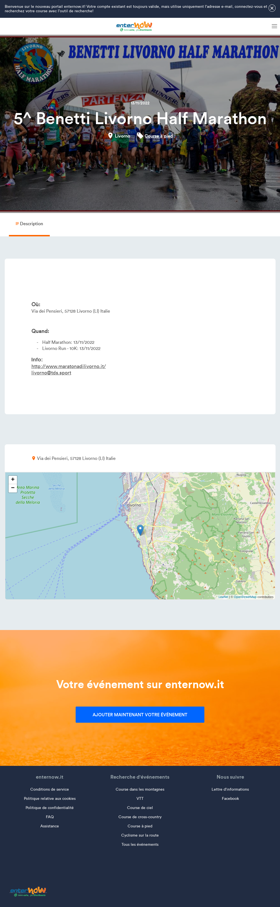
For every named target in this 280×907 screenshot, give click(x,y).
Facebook (230, 798)
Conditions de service (49, 789)
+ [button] (12, 480)
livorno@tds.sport (51, 373)
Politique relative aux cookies (50, 798)
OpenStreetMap (245, 597)
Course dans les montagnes (140, 789)
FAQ (50, 817)
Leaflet (223, 597)
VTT (140, 798)
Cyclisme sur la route (140, 835)
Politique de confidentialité (50, 807)
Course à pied (159, 136)
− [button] (12, 488)
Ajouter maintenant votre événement (140, 714)
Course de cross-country (140, 817)
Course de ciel (140, 807)
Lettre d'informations (230, 789)
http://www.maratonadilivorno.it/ (68, 366)
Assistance (49, 826)
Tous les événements (140, 844)
